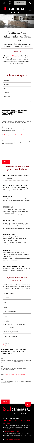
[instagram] (10, 4)
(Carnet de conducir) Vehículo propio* (14, 324)
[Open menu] (30, 9)
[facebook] (10, 2)
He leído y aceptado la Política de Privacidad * (15, 134)
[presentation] (9, 151)
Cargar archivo (7, 345)
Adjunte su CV (7, 343)
